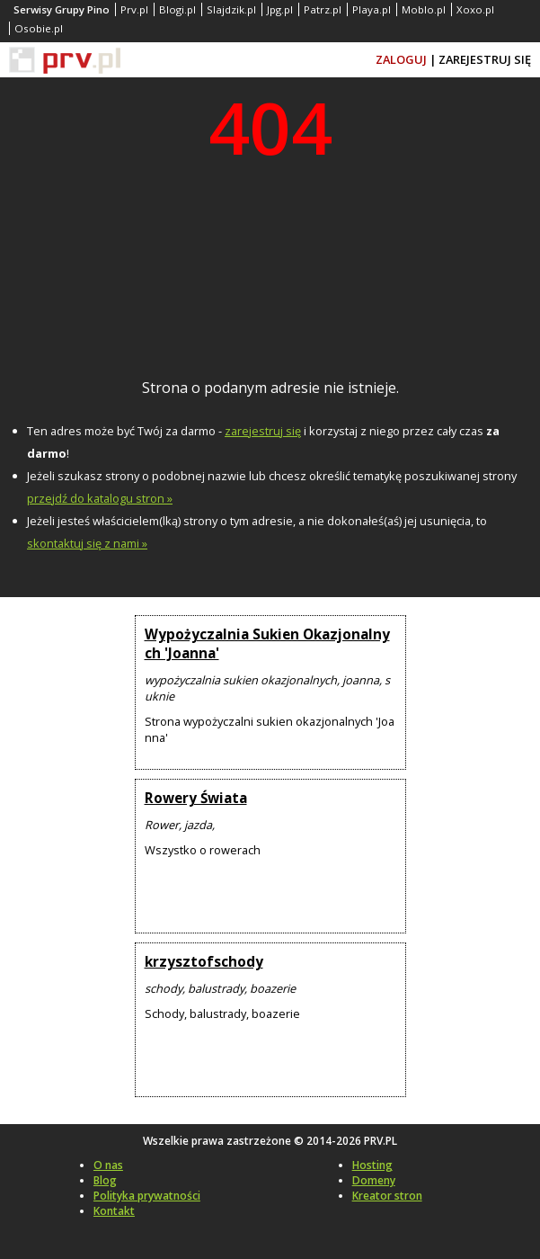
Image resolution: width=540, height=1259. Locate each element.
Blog (105, 1180)
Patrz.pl (322, 9)
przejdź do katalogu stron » (100, 498)
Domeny (373, 1180)
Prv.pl (134, 9)
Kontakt (114, 1211)
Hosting (372, 1165)
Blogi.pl (177, 9)
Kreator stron (387, 1195)
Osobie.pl (38, 28)
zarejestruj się (263, 431)
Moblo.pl (424, 9)
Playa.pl (371, 9)
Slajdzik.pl (231, 9)
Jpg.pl (280, 9)
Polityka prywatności (146, 1195)
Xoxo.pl (475, 9)
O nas (108, 1165)
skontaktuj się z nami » (87, 543)
